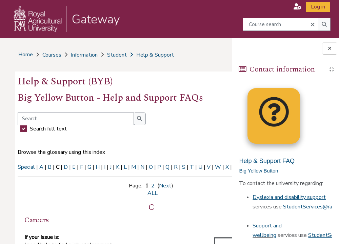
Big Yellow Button (258, 171)
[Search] (75, 119)
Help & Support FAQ (267, 161)
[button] (297, 6)
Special (25, 167)
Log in (318, 6)
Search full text (47, 129)
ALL (48, 174)
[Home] (62, 25)
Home (25, 54)
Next (133, 193)
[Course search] (281, 24)
